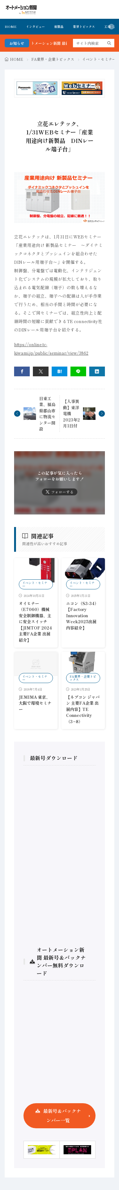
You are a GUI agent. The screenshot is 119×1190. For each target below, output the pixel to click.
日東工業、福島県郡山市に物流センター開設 (47, 413)
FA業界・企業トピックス (52, 59)
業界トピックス (84, 26)
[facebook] (22, 371)
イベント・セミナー (99, 59)
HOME (11, 26)
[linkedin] (97, 371)
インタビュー (35, 26)
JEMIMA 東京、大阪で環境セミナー (35, 703)
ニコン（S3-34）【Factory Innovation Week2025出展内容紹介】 (82, 615)
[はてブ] (59, 371)
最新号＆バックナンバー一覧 (62, 1116)
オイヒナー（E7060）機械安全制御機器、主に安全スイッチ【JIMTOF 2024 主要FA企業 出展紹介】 (35, 621)
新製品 (59, 26)
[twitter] (41, 371)
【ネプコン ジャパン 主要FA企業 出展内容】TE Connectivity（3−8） (83, 709)
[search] (109, 43)
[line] (78, 371)
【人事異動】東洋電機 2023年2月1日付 (71, 413)
